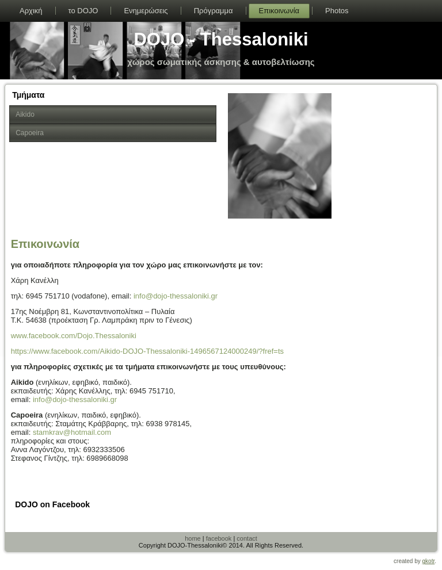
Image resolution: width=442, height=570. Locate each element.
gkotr (428, 561)
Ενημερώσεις (145, 10)
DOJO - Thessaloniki (221, 39)
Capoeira (30, 133)
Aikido (25, 114)
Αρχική (31, 10)
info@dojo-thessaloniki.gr (176, 296)
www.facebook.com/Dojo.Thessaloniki (73, 335)
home (193, 538)
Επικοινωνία (279, 10)
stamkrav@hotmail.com (72, 432)
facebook (219, 538)
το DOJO (83, 10)
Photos (336, 10)
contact (247, 538)
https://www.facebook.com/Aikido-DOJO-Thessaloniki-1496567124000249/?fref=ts (147, 351)
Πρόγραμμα (213, 10)
